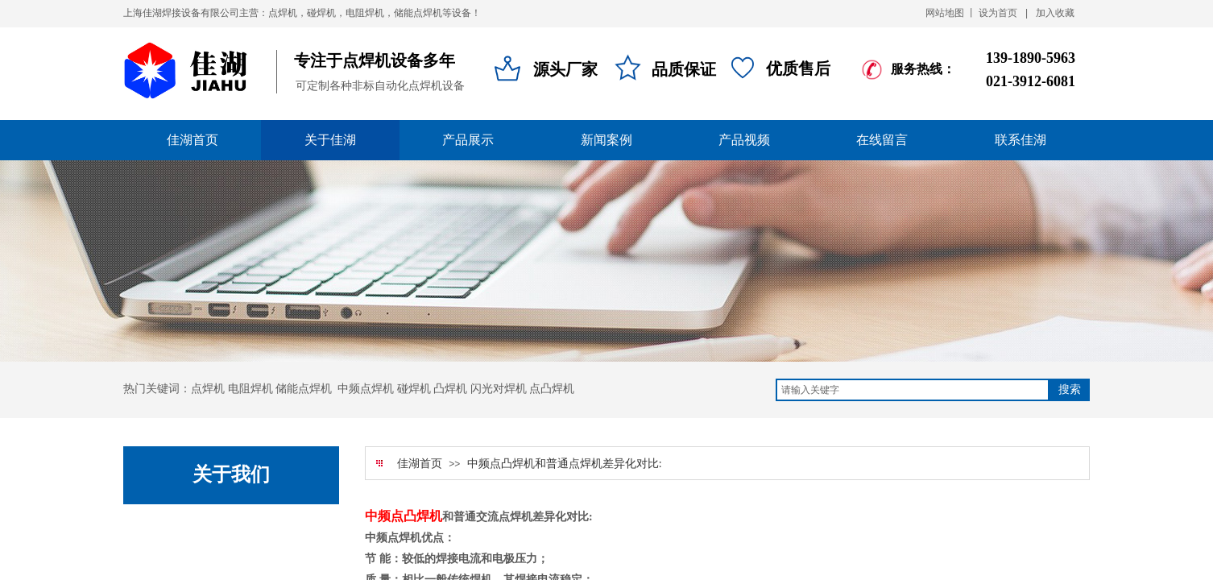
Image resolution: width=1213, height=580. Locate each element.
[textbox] (912, 390)
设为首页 (998, 13)
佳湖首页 (419, 464)
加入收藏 (1055, 13)
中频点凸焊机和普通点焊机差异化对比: (564, 464)
